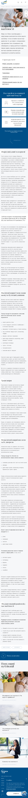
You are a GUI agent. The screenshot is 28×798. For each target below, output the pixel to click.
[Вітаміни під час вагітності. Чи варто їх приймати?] (14, 686)
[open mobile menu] (25, 2)
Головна (2, 6)
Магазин (3, 778)
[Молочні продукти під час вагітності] (14, 719)
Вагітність (8, 6)
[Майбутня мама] (6, 647)
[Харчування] (17, 647)
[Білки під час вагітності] (14, 751)
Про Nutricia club (6, 776)
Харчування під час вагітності (17, 6)
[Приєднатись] (14, 140)
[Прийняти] (16, 794)
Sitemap (3, 785)
